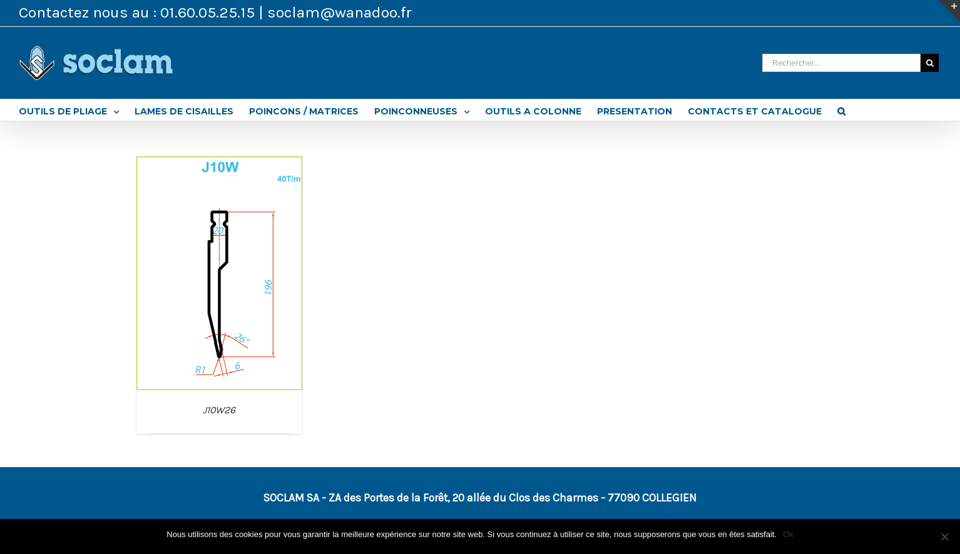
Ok (788, 534)
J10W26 (219, 410)
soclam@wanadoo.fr (339, 12)
